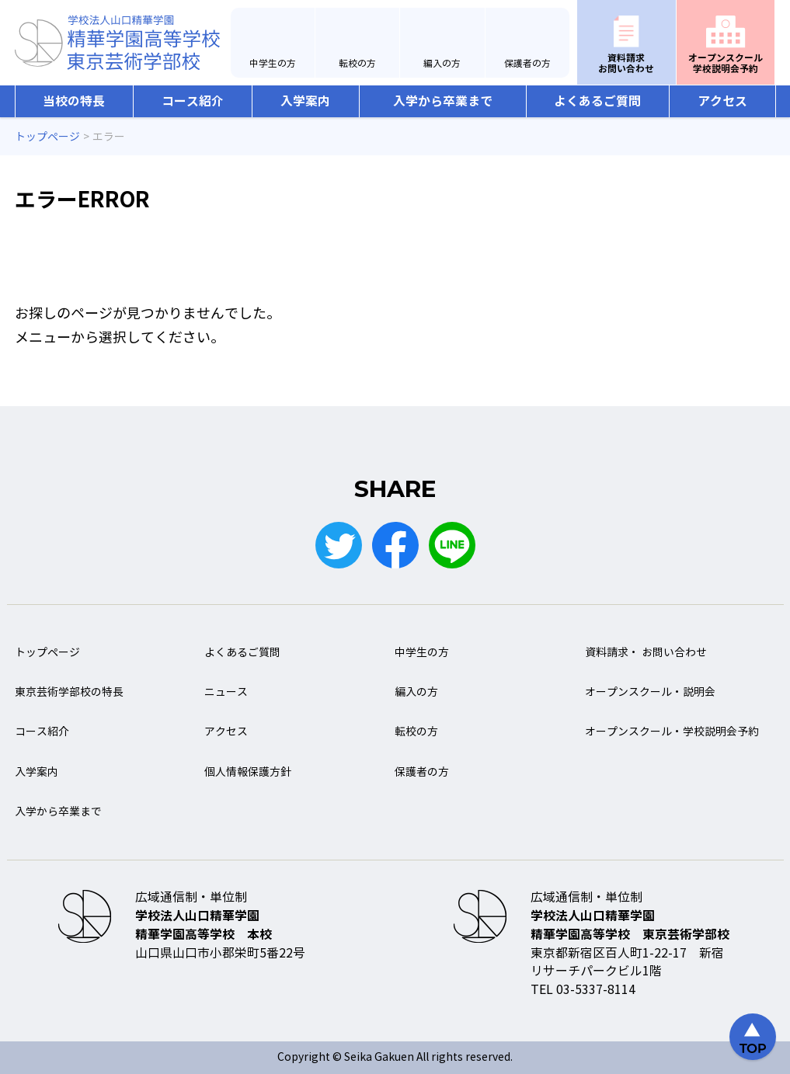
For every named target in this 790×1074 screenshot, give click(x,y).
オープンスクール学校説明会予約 (725, 63)
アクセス (722, 101)
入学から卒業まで (442, 101)
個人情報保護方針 (247, 772)
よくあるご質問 (597, 101)
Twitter (338, 545)
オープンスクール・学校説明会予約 (672, 732)
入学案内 (305, 101)
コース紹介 (193, 101)
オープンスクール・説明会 (650, 692)
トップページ (47, 652)
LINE (452, 545)
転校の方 (357, 63)
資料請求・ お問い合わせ (646, 652)
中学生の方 (272, 63)
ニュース (226, 692)
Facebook (395, 545)
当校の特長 (74, 101)
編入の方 (442, 63)
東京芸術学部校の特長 (69, 692)
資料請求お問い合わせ (626, 63)
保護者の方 (527, 63)
